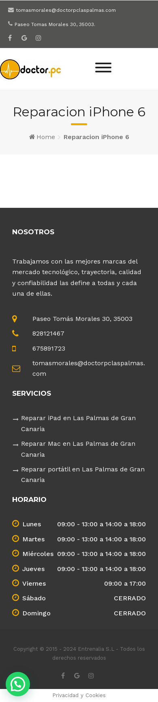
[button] (18, 684)
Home (45, 137)
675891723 (48, 348)
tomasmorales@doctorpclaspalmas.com (66, 10)
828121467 (48, 333)
